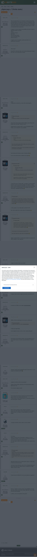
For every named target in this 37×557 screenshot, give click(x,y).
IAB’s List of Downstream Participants (14, 279)
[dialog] (18, 278)
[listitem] (18, 284)
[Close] (35, 268)
